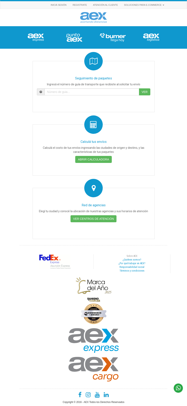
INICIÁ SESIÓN (58, 5)
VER (145, 92)
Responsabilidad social (132, 266)
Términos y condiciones (132, 270)
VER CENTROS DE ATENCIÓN (93, 218)
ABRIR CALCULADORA (93, 159)
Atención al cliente (105, 5)
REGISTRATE (80, 5)
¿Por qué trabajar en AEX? (132, 263)
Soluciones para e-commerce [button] (144, 5)
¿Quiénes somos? (132, 259)
